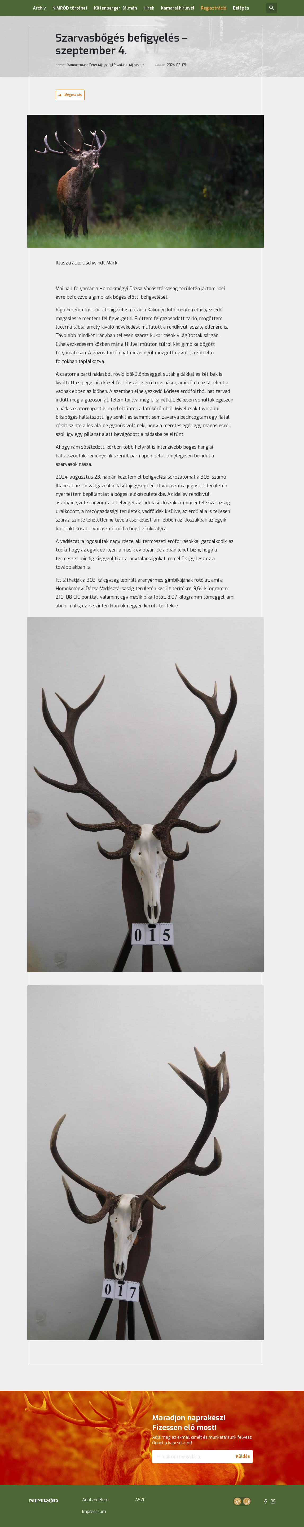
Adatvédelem (95, 1500)
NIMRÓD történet (69, 8)
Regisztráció (213, 8)
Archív (39, 8)
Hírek (149, 8)
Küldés (243, 1456)
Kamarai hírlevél (177, 8)
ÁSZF (140, 1500)
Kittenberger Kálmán (115, 8)
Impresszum (94, 1511)
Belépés (241, 8)
